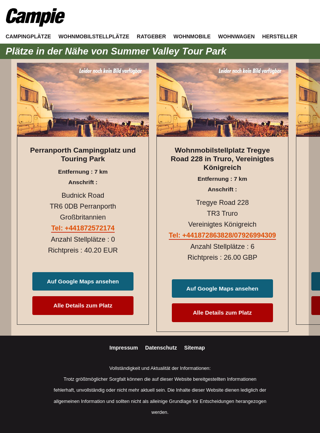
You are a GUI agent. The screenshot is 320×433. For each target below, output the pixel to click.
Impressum (124, 348)
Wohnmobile (192, 36)
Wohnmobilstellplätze (94, 36)
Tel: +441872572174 (83, 228)
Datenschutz (162, 348)
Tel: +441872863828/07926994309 (222, 235)
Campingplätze (28, 36)
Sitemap (194, 348)
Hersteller (279, 36)
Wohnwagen (236, 36)
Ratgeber (151, 36)
